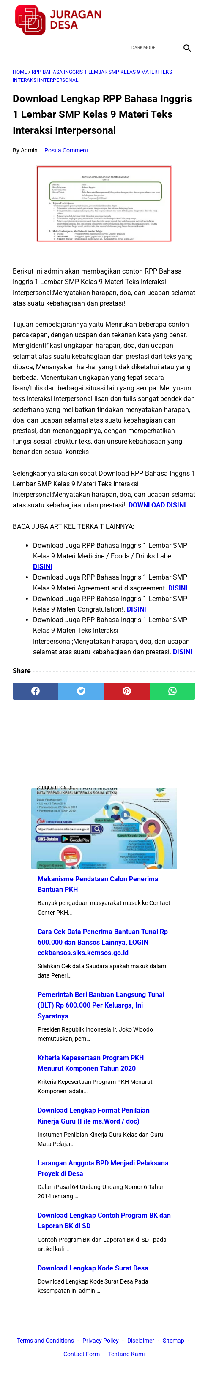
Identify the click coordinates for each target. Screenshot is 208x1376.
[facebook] (127, 20)
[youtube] (166, 20)
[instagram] (186, 20)
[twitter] (146, 20)
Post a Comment (66, 150)
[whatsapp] (172, 691)
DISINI (42, 567)
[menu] (18, 48)
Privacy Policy (100, 1340)
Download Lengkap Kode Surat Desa (93, 1268)
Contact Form (81, 1354)
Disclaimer (140, 1340)
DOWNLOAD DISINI (157, 505)
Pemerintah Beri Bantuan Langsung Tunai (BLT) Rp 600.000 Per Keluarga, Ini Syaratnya (101, 1005)
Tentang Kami (126, 1354)
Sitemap (173, 1340)
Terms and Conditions (45, 1340)
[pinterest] (127, 691)
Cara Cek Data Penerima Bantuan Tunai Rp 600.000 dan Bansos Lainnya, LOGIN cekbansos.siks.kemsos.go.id (103, 942)
